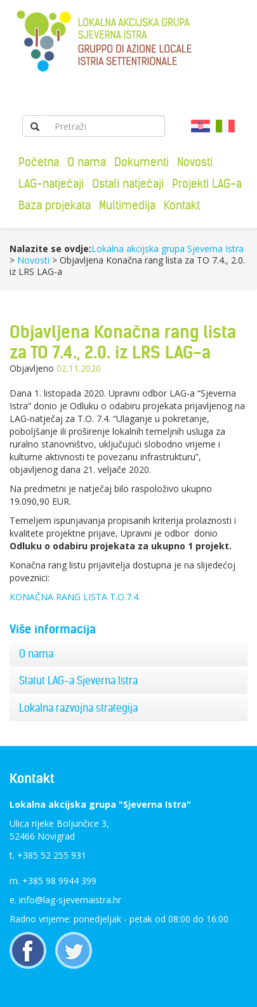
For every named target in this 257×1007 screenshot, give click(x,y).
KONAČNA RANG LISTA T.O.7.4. (75, 597)
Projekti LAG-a (207, 183)
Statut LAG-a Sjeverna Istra (78, 680)
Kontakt (182, 205)
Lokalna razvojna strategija (78, 707)
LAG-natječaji (51, 183)
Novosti (195, 162)
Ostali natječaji (128, 183)
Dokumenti (141, 162)
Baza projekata (54, 205)
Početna (38, 162)
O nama (86, 162)
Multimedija (127, 205)
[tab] (128, 654)
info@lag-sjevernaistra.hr (70, 900)
